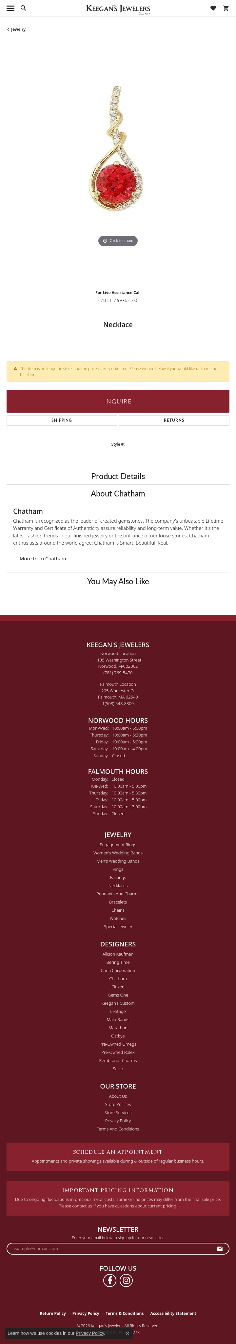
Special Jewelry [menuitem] (118, 926)
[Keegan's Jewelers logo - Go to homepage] (118, 8)
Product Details (118, 475)
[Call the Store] (118, 673)
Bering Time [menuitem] (117, 962)
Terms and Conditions (118, 1129)
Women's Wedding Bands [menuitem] (118, 853)
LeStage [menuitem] (118, 1011)
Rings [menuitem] (118, 869)
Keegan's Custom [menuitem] (118, 1003)
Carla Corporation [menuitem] (118, 970)
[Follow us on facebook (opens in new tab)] (109, 1280)
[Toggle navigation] (10, 8)
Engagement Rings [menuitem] (118, 845)
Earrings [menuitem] (118, 877)
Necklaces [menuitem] (118, 885)
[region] (118, 163)
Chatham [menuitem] (118, 978)
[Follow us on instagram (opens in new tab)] (126, 1280)
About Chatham (118, 493)
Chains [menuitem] (118, 910)
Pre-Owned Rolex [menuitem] (117, 1052)
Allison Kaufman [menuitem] (118, 954)
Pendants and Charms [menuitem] (117, 894)
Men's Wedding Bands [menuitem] (118, 861)
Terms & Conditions (125, 1313)
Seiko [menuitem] (118, 1069)
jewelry (18, 29)
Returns (174, 420)
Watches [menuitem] (118, 918)
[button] (24, 8)
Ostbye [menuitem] (118, 1036)
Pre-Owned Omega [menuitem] (118, 1044)
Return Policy (53, 1313)
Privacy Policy (118, 1121)
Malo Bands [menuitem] (118, 1019)
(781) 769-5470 (117, 300)
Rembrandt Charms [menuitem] (118, 1060)
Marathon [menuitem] (118, 1028)
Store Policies (118, 1104)
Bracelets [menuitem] (118, 902)
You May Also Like (118, 581)
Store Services (118, 1112)
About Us (118, 1096)
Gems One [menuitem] (118, 995)
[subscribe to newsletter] (220, 1248)
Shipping (61, 420)
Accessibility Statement (173, 1313)
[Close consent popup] (127, 1333)
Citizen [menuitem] (117, 987)
